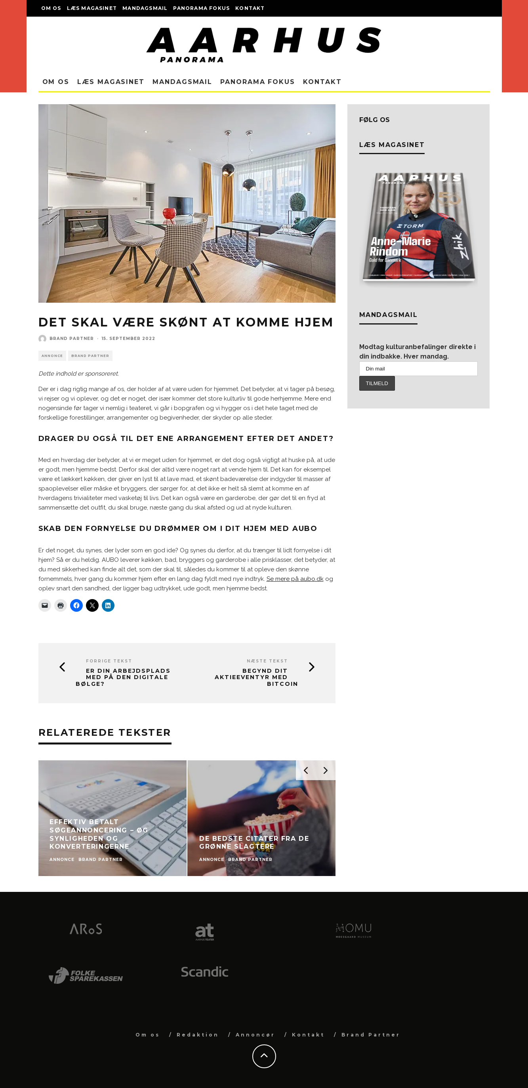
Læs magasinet (92, 8)
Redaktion (198, 1035)
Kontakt (250, 8)
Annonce (52, 356)
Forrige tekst (109, 661)
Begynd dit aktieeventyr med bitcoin (256, 677)
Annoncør (255, 1035)
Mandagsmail (145, 8)
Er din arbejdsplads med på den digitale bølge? (123, 677)
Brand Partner (72, 338)
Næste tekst (267, 661)
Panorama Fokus (201, 8)
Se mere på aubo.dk (295, 578)
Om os (51, 8)
